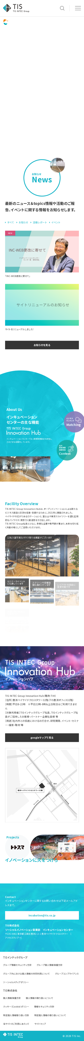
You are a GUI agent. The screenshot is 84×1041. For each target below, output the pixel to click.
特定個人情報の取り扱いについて (50, 1015)
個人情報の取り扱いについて (39, 998)
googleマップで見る (42, 744)
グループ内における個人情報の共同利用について (26, 973)
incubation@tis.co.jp (42, 921)
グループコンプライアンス (67, 973)
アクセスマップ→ (13, 943)
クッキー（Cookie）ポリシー (16, 1006)
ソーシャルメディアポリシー (16, 982)
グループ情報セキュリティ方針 (17, 964)
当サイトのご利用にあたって (16, 1023)
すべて (10, 228)
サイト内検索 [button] (62, 8)
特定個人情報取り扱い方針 (16, 1015)
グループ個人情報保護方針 (50, 964)
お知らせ (23, 228)
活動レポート (40, 228)
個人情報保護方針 (12, 998)
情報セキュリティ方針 (44, 1006)
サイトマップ (40, 1023)
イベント (55, 228)
